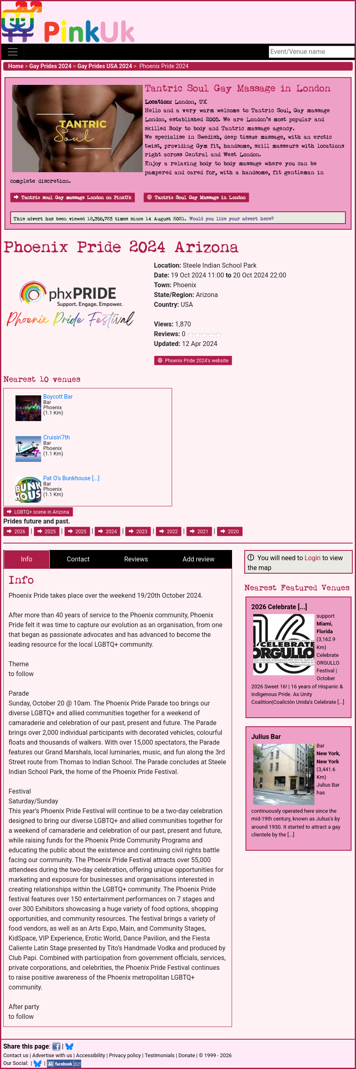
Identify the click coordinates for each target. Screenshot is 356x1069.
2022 (168, 531)
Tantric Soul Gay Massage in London (196, 197)
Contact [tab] (78, 559)
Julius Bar (266, 737)
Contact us (16, 1055)
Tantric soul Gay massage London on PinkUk (72, 197)
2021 (199, 531)
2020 (230, 531)
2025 (47, 531)
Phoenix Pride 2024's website (193, 361)
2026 (16, 531)
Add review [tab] (198, 559)
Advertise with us (52, 1055)
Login (313, 558)
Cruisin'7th (56, 437)
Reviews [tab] (136, 559)
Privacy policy (125, 1055)
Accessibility (90, 1055)
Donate (186, 1055)
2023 (138, 531)
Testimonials (160, 1055)
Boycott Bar (58, 396)
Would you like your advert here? (231, 218)
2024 (107, 531)
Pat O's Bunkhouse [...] (71, 478)
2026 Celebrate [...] (279, 607)
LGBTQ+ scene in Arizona (38, 512)
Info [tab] (26, 559)
